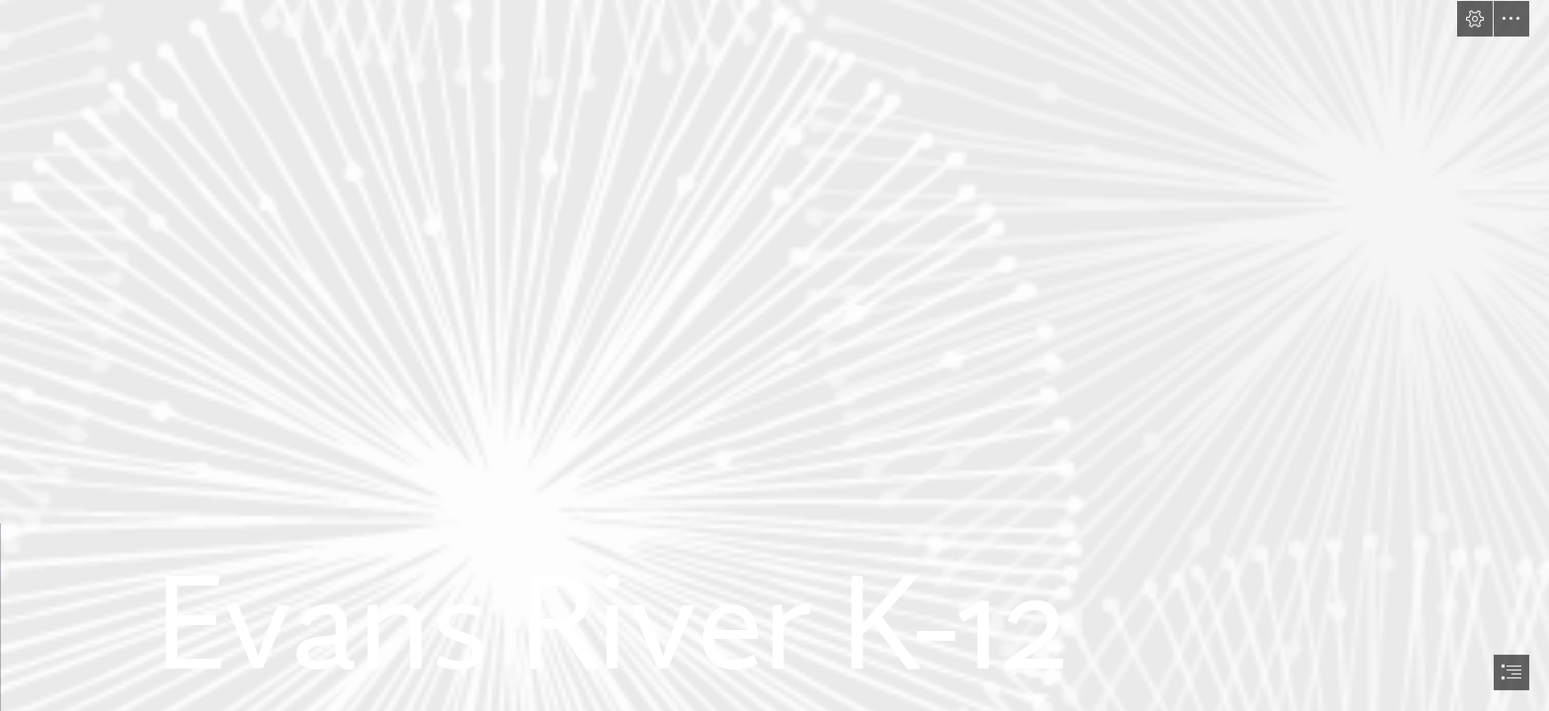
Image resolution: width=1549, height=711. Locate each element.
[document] (774, 355)
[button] (1475, 19)
